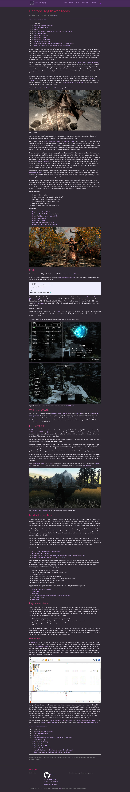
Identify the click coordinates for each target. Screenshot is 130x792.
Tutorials (93, 3)
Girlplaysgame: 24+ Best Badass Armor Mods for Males (48, 557)
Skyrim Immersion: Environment (43, 25)
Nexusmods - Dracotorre (51, 784)
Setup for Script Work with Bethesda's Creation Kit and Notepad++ (54, 43)
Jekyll (60, 788)
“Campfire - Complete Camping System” (60, 720)
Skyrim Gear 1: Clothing (41, 35)
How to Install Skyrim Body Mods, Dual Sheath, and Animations (53, 31)
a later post (87, 466)
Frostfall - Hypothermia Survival (85, 720)
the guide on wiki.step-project (41, 511)
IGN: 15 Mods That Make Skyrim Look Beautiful (46, 551)
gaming (55, 15)
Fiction (77, 3)
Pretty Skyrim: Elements (41, 27)
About (71, 3)
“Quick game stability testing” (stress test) (44, 224)
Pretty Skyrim (36, 591)
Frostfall (90, 78)
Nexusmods (34, 642)
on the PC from (59, 141)
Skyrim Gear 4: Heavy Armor (42, 41)
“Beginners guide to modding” (41, 212)
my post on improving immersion (73, 82)
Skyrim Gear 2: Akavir (40, 37)
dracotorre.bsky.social (50, 779)
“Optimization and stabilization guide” (43, 222)
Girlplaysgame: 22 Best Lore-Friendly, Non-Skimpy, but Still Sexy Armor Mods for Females (58, 555)
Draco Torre (40, 2)
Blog (65, 3)
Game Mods (84, 3)
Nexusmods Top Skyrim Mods (41, 553)
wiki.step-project (39, 303)
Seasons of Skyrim (38, 464)
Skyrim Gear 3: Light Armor (42, 39)
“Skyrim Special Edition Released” (45, 88)
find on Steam (74, 274)
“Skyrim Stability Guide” (39, 220)
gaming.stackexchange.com (67, 277)
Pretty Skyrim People (40, 33)
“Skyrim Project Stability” (39, 218)
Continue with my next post (49, 723)
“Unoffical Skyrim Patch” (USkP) (60, 414)
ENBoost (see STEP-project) (39, 432)
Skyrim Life (37, 29)
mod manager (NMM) (42, 646)
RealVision (51, 464)
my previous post (40, 420)
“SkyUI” (59, 312)
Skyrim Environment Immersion (41, 589)
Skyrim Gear (35, 599)
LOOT (39, 161)
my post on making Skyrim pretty (88, 723)
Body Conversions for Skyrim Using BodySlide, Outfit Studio (52, 45)
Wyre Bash (46, 161)
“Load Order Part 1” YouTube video (42, 214)
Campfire (32, 80)
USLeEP (78, 414)
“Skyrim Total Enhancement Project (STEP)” (45, 216)
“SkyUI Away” (70, 406)
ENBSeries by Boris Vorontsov (38, 430)
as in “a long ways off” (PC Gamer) (88, 63)
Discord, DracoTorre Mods (51, 782)
